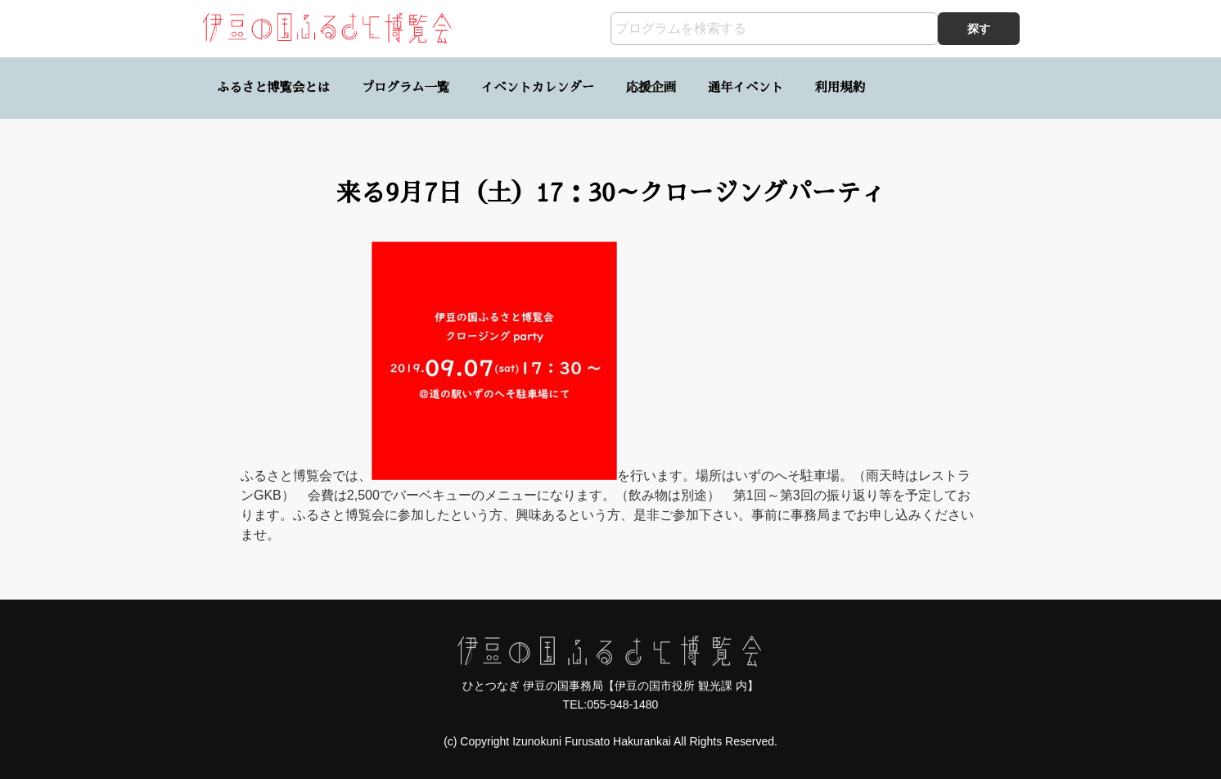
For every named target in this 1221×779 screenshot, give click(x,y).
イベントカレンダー (537, 87)
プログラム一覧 (406, 87)
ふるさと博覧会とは (273, 87)
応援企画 (651, 87)
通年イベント (745, 87)
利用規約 (840, 87)
